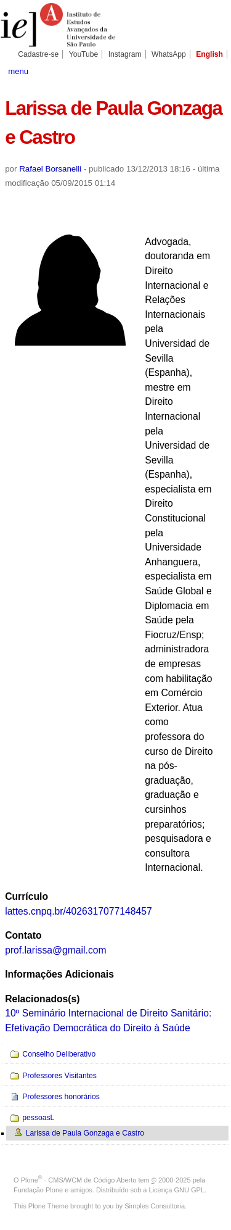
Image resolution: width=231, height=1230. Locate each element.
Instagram (125, 54)
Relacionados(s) (42, 999)
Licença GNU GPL (177, 1190)
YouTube (84, 54)
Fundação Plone (38, 1190)
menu (18, 71)
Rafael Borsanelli (50, 168)
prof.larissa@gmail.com (55, 950)
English (209, 54)
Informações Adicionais (59, 974)
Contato (23, 935)
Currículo (26, 896)
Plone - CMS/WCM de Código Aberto (79, 1180)
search (215, 70)
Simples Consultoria (154, 1206)
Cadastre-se (38, 54)
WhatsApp (169, 54)
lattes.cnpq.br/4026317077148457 (78, 911)
